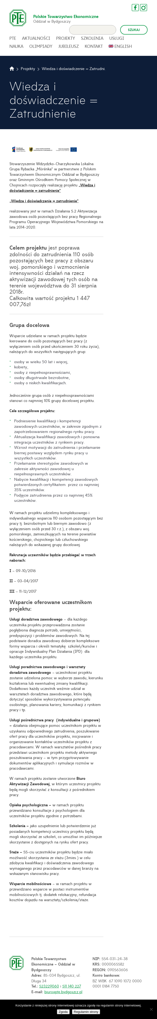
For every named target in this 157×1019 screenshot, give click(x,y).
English (123, 49)
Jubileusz (68, 49)
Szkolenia (92, 41)
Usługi (116, 41)
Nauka (16, 49)
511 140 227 (71, 988)
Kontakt (94, 49)
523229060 (49, 988)
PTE (12, 41)
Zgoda (63, 1012)
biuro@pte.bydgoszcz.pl (63, 994)
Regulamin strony (86, 1012)
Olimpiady (40, 49)
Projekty (65, 41)
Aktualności (36, 41)
